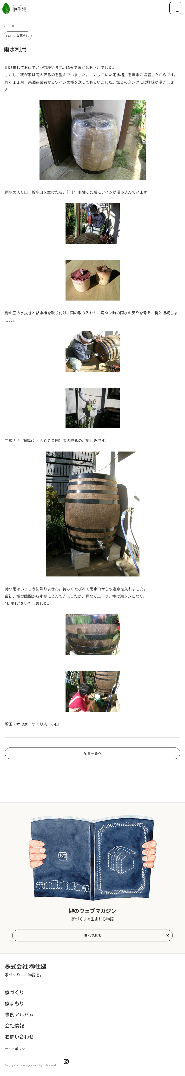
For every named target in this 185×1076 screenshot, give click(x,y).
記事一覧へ (93, 753)
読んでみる (92, 935)
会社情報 (14, 1025)
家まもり (14, 1003)
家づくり (14, 992)
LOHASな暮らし (17, 35)
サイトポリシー (16, 1048)
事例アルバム (19, 1014)
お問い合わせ (19, 1036)
